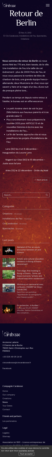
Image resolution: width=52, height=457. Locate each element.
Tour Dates (7, 405)
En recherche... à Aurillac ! (28, 305)
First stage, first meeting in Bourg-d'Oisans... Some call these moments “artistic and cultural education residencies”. (31, 275)
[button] (47, 5)
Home (5, 391)
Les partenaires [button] (9, 421)
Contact (6, 409)
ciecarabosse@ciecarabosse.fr (16, 362)
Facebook (6, 368)
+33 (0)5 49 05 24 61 (12, 356)
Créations (25, 40)
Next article (41, 180)
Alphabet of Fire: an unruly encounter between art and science (29, 250)
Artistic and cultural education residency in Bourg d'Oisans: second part (30, 261)
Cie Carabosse (11, 37)
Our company (8, 394)
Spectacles (41, 37)
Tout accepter (26, 454)
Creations (6, 398)
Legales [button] (5, 433)
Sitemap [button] (6, 436)
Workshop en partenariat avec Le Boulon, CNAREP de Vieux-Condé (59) (30, 287)
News (5, 402)
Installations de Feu (27, 37)
